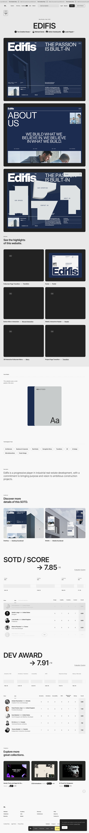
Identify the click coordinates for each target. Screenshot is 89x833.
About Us (56, 813)
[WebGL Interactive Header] (65, 303)
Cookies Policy (7, 823)
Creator (35, 828)
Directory (18, 5)
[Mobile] (65, 523)
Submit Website (80, 5)
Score (52, 828)
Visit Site (57, 828)
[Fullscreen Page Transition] (23, 265)
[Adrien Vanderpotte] (53, 32)
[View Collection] (17, 771)
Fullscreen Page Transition (12, 284)
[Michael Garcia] (38, 32)
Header (66, 321)
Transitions (59, 449)
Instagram (53, 823)
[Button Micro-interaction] (23, 303)
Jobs (30, 5)
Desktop (6, 541)
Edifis (44, 25)
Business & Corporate (22, 449)
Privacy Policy (20, 823)
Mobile (47, 541)
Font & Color (41, 828)
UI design (74, 449)
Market (33, 5)
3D (67, 449)
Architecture (8, 449)
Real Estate (35, 449)
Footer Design (23, 453)
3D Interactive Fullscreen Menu (13, 359)
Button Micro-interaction (11, 321)
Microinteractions (10, 453)
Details (47, 828)
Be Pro (72, 5)
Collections (6, 813)
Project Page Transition (52, 359)
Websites (6, 811)
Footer (47, 284)
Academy (25, 5)
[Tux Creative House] (23, 32)
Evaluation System (80, 569)
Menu (27, 359)
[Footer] (65, 265)
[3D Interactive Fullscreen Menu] (23, 341)
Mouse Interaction (27, 321)
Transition (26, 284)
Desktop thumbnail (18, 540)
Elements (6, 816)
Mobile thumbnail (57, 540)
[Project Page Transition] (65, 341)
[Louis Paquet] (68, 32)
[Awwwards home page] (31, 828)
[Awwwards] (5, 5)
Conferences (40, 813)
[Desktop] (24, 523)
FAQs (55, 811)
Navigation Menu (47, 449)
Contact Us (56, 816)
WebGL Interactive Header (53, 321)
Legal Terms (13, 823)
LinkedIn (59, 823)
